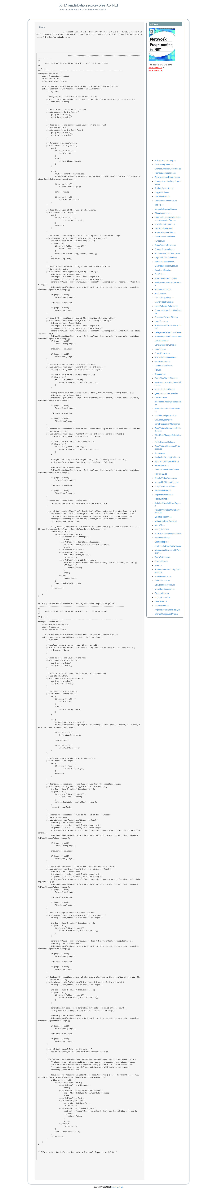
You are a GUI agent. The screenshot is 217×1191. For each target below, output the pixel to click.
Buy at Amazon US (155, 68)
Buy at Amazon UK (155, 70)
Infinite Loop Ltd (117, 1187)
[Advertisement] (160, 116)
